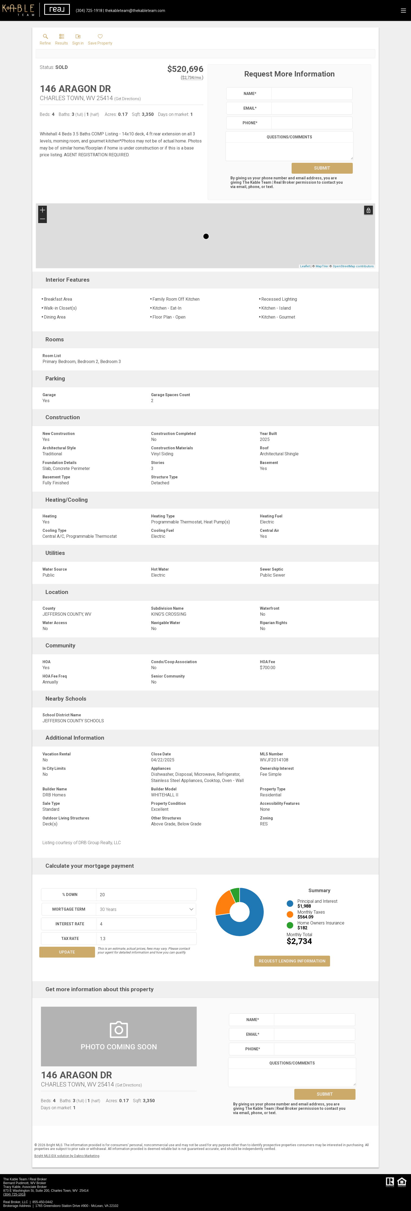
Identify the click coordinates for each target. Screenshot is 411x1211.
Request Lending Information (292, 961)
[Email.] (134, 10)
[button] (78, 40)
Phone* (250, 123)
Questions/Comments (289, 137)
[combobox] (144, 909)
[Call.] (89, 10)
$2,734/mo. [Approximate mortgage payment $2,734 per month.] (192, 77)
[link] (45, 40)
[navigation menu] (403, 10)
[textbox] (310, 94)
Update (67, 952)
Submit (322, 168)
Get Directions (127, 99)
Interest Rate (70, 924)
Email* (250, 108)
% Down (69, 894)
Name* (250, 93)
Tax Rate (70, 938)
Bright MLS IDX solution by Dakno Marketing (66, 1156)
